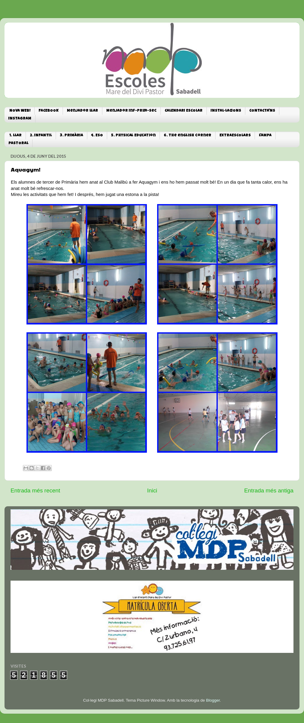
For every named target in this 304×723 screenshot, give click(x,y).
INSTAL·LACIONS (226, 111)
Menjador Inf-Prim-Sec (131, 111)
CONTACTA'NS (262, 111)
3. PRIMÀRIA (71, 136)
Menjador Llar (82, 111)
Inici (152, 490)
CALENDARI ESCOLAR (184, 111)
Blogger (213, 700)
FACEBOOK (49, 111)
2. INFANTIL (41, 136)
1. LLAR (15, 136)
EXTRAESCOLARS (235, 136)
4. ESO (97, 136)
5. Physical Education (133, 136)
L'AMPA (265, 136)
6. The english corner (187, 136)
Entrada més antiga (268, 490)
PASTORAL (18, 143)
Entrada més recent (35, 490)
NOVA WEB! (19, 111)
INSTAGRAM (19, 119)
